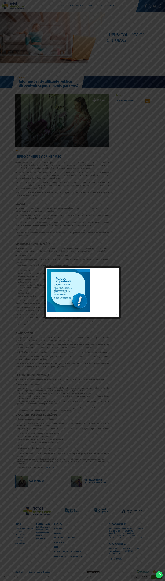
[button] (159, 574)
